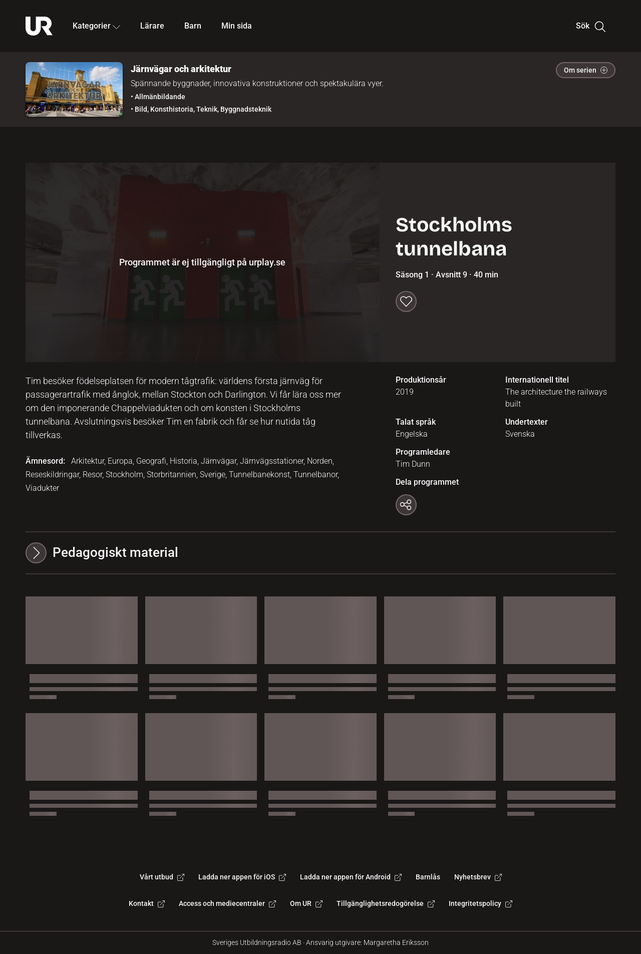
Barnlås (428, 877)
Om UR (306, 903)
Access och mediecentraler (227, 903)
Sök (590, 26)
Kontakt (147, 903)
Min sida (236, 26)
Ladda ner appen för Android (351, 877)
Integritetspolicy (480, 903)
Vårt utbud (162, 877)
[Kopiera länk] (406, 504)
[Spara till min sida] (406, 301)
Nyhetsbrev (478, 877)
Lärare (152, 26)
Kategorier (96, 26)
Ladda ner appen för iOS (242, 877)
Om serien (585, 70)
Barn (192, 26)
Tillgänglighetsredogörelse (386, 903)
